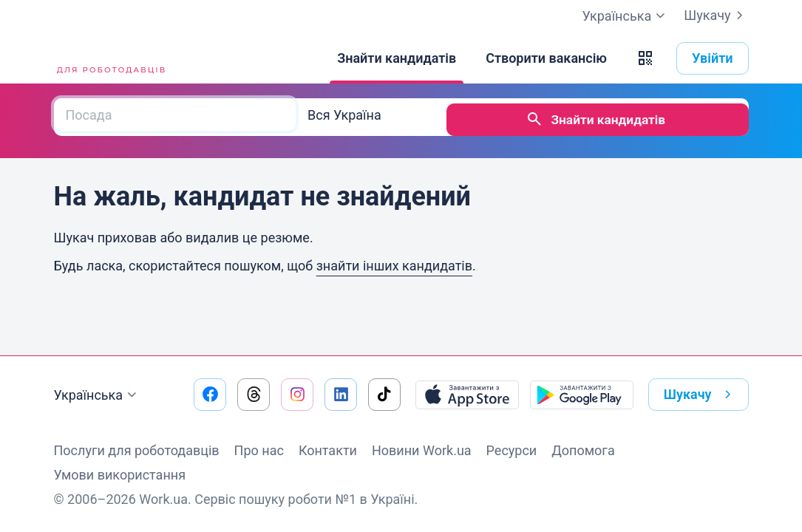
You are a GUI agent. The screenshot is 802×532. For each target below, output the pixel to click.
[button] (645, 58)
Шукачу (716, 15)
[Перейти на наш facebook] (210, 394)
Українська (97, 395)
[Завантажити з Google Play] (581, 394)
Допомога (582, 450)
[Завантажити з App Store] (467, 394)
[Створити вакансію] (546, 58)
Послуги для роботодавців (137, 450)
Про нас (259, 450)
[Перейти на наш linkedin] (340, 394)
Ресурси (511, 450)
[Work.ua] (109, 58)
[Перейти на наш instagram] (297, 394)
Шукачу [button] (700, 394)
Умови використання (120, 474)
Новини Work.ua (422, 450)
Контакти (328, 450)
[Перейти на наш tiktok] (384, 394)
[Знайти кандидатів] (396, 58)
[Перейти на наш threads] (253, 394)
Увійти (712, 58)
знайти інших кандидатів (394, 260)
